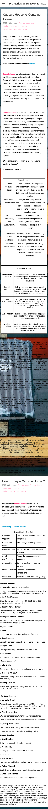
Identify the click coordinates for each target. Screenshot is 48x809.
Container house (10, 112)
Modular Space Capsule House (15, 26)
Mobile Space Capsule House (13, 488)
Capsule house (9, 74)
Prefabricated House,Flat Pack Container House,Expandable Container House (27, 3)
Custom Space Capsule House (30, 485)
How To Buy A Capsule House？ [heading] (24, 481)
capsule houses (20, 504)
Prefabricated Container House (15, 29)
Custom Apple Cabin (27, 23)
